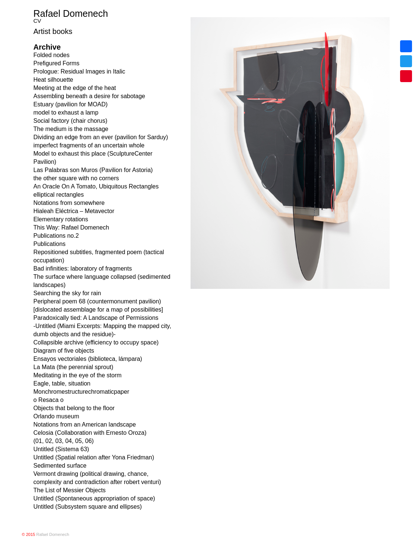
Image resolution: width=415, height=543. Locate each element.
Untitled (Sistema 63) (61, 449)
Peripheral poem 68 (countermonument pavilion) (97, 301)
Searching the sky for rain (67, 293)
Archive (47, 47)
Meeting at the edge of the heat (75, 88)
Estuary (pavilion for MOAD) (71, 104)
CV (37, 21)
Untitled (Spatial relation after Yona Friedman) (94, 457)
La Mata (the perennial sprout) (73, 367)
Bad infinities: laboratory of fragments (83, 268)
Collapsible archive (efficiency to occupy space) (96, 342)
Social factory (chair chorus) (70, 121)
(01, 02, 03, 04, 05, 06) (64, 441)
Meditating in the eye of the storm (78, 375)
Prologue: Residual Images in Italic (79, 71)
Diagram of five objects (64, 350)
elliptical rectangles (59, 194)
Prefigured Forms (57, 63)
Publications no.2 (56, 236)
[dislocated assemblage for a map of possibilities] (98, 309)
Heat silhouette (53, 80)
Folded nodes (52, 55)
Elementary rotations (61, 219)
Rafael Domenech (71, 13)
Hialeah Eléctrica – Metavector (74, 211)
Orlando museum (56, 416)
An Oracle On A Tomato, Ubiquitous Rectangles (96, 186)
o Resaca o (49, 400)
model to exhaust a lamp (66, 112)
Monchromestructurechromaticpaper (81, 391)
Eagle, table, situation (62, 383)
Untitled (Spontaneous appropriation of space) (94, 498)
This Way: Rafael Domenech (71, 227)
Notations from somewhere (69, 203)
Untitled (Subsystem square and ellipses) (88, 506)
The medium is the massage (71, 129)
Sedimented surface (60, 465)
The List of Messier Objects (70, 490)
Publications (50, 244)
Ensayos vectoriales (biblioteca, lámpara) (88, 359)
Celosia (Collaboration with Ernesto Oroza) (90, 433)
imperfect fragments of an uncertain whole (89, 145)
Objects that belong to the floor (74, 408)
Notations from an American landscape (85, 424)
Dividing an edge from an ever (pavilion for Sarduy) (101, 137)
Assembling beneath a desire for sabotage (89, 96)
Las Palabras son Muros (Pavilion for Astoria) (93, 170)
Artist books (53, 31)
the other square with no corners (76, 178)
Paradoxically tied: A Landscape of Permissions (96, 318)
